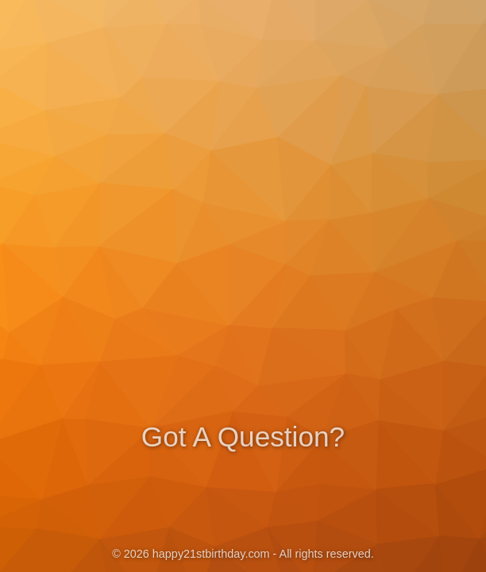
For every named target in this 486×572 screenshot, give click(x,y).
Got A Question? (243, 435)
